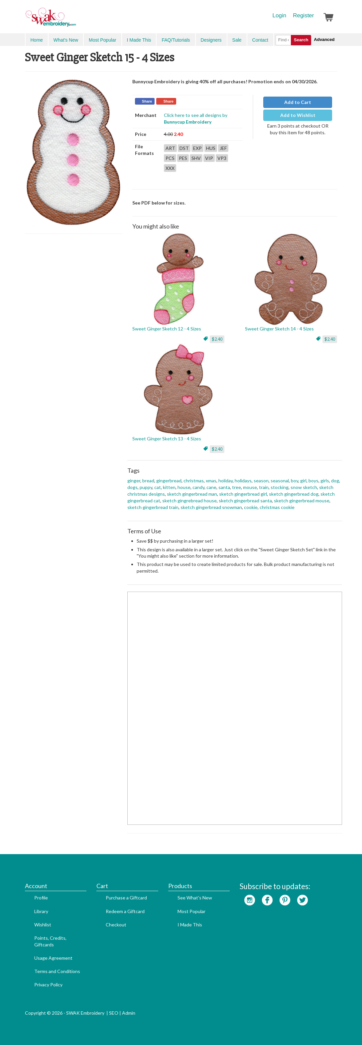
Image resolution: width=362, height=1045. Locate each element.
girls (324, 480)
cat (157, 487)
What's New (66, 40)
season (261, 480)
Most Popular (102, 40)
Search (301, 39)
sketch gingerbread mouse (301, 500)
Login (280, 15)
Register (303, 15)
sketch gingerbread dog (293, 494)
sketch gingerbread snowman (211, 507)
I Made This (139, 40)
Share (147, 101)
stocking (280, 487)
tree (236, 487)
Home (37, 40)
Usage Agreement (53, 958)
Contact (260, 40)
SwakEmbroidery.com (75, 20)
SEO (113, 1013)
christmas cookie (277, 507)
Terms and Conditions (57, 971)
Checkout (116, 924)
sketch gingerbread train (153, 507)
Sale (237, 40)
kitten (169, 487)
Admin (128, 1013)
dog (335, 480)
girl (303, 480)
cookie (251, 507)
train (264, 487)
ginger (133, 480)
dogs (132, 487)
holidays (243, 480)
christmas (193, 480)
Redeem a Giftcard (125, 911)
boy (294, 480)
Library (41, 911)
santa (224, 487)
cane (211, 487)
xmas (211, 480)
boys (313, 480)
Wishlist (42, 924)
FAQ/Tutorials (176, 40)
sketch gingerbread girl (243, 494)
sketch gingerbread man (192, 494)
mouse (250, 487)
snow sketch (304, 487)
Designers (211, 40)
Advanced (324, 39)
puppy (146, 487)
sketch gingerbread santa (245, 500)
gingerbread (168, 480)
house (184, 487)
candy (198, 487)
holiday (225, 480)
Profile (41, 897)
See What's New (195, 897)
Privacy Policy (48, 984)
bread (148, 480)
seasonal (280, 480)
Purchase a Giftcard (126, 897)
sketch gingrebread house (189, 500)
